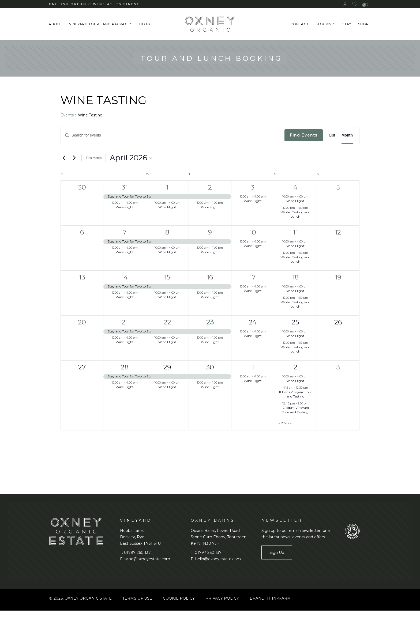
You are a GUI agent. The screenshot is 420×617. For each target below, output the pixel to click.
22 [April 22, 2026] (167, 322)
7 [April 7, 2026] (125, 232)
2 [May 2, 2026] (295, 367)
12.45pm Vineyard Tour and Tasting (295, 410)
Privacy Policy (222, 598)
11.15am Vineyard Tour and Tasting (295, 394)
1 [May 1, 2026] (253, 367)
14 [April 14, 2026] (124, 277)
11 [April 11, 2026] (295, 232)
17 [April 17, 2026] (252, 277)
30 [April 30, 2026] (210, 367)
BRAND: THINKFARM (270, 598)
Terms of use (137, 598)
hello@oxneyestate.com (218, 559)
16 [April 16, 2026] (210, 277)
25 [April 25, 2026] (295, 322)
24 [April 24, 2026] (253, 322)
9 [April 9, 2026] (210, 232)
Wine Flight (125, 207)
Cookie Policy (179, 598)
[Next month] (74, 158)
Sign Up (276, 552)
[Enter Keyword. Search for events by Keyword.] (172, 135)
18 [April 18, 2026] (295, 277)
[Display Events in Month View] (347, 135)
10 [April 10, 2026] (252, 232)
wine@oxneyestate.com (147, 559)
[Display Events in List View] (332, 135)
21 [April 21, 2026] (125, 322)
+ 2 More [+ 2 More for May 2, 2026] (284, 423)
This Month (94, 158)
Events (67, 115)
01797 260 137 (137, 552)
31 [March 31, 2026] (125, 187)
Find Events (303, 135)
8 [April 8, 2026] (167, 232)
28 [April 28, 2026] (125, 367)
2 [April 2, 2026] (210, 187)
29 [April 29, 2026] (167, 367)
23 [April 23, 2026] (210, 322)
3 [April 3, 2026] (252, 187)
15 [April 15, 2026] (167, 277)
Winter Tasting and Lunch (295, 214)
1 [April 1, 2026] (167, 187)
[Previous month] (64, 158)
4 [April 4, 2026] (295, 187)
